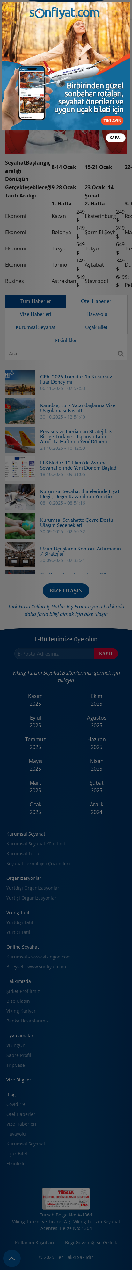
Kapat (115, 56)
